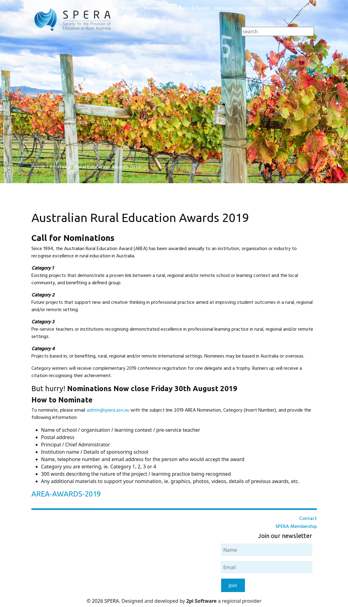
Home (38, 166)
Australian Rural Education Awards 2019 (95, 166)
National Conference (237, 9)
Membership (157, 9)
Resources (131, 21)
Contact (156, 21)
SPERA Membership (296, 527)
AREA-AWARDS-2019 (66, 494)
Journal (301, 9)
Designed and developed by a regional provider (191, 601)
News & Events (194, 9)
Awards (276, 9)
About (128, 9)
